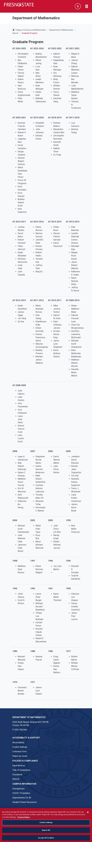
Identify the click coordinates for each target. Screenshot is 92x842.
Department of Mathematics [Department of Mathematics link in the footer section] (29, 717)
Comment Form (19, 751)
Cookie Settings (19, 747)
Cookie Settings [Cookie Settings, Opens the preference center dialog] (46, 829)
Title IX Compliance (21, 770)
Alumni (15, 33)
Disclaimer (17, 774)
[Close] (88, 819)
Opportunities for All (21, 797)
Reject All (46, 837)
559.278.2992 (20, 729)
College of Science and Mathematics (30, 30)
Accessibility (18, 742)
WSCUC (16, 779)
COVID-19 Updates (21, 793)
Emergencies (18, 788)
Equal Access (18, 765)
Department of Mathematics (61, 30)
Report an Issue (19, 756)
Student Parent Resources (24, 802)
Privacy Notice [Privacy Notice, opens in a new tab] (23, 824)
